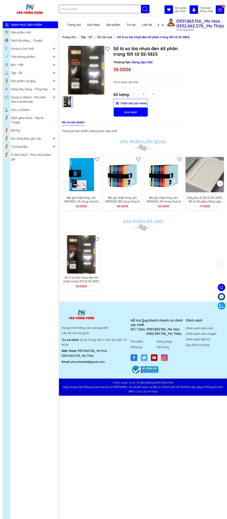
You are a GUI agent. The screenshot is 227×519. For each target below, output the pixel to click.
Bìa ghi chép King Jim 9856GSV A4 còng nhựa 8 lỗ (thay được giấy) (164, 199)
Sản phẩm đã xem (143, 221)
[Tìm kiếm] (145, 9)
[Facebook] (134, 357)
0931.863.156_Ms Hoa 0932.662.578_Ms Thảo (200, 23)
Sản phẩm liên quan (143, 141)
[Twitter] (144, 357)
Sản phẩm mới (17, 31)
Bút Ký (12, 130)
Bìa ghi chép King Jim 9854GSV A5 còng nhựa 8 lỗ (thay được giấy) (81, 199)
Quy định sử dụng (197, 345)
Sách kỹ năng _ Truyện (23, 40)
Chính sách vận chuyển (201, 334)
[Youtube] (154, 357)
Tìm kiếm (137, 341)
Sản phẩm (113, 25)
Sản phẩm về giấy (20, 81)
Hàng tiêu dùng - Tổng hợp (26, 88)
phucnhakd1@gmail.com (88, 362)
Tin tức (131, 25)
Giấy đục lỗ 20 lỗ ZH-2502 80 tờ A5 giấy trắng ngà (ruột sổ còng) (204, 199)
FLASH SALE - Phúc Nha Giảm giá (27, 156)
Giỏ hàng (163, 347)
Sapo (155, 391)
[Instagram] (164, 357)
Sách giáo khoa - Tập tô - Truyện (24, 119)
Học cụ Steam (17, 109)
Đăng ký (136, 347)
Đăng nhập (164, 341)
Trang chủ (74, 25)
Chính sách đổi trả (198, 339)
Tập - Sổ (13, 72)
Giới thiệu (93, 25)
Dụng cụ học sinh (19, 48)
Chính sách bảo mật (199, 328)
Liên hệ (147, 25)
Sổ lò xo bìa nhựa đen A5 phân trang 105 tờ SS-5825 (81, 279)
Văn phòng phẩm (19, 56)
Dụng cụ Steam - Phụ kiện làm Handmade (25, 98)
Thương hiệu (16, 146)
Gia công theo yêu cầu (22, 138)
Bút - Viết (13, 64)
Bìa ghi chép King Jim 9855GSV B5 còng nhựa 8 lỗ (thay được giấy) (122, 199)
